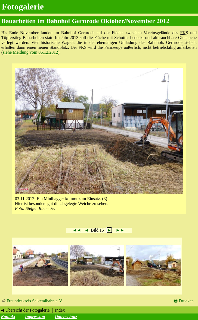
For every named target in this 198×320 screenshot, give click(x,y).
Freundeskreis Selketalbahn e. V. (35, 301)
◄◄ (77, 230)
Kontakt (8, 316)
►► (120, 230)
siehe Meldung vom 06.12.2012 (30, 52)
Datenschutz (66, 316)
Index (60, 310)
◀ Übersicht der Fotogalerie (25, 310)
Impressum (35, 316)
